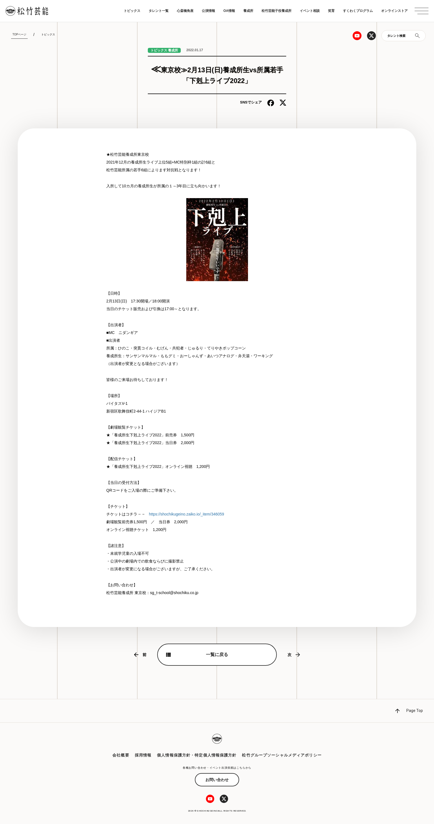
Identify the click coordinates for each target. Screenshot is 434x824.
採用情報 (143, 755)
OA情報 (229, 11)
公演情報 (208, 11)
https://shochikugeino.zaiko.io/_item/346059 (186, 514)
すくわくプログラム (358, 11)
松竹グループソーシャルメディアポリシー (281, 755)
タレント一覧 (159, 11)
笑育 (331, 11)
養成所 (248, 11)
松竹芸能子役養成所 (276, 11)
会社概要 (120, 755)
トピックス (132, 11)
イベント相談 (310, 11)
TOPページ (19, 34)
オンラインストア (394, 11)
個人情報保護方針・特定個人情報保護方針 (196, 755)
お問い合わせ (217, 780)
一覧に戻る (217, 654)
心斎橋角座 (185, 11)
